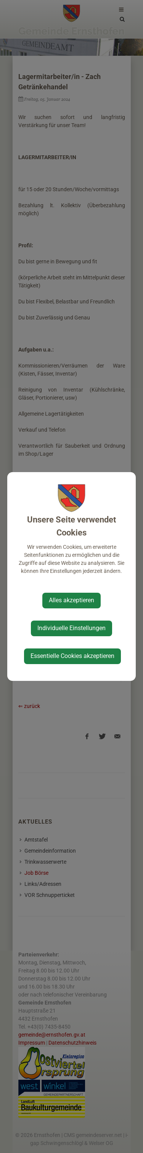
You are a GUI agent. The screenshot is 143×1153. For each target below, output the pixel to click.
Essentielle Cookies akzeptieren (72, 656)
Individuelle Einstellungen (71, 628)
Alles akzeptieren (71, 600)
